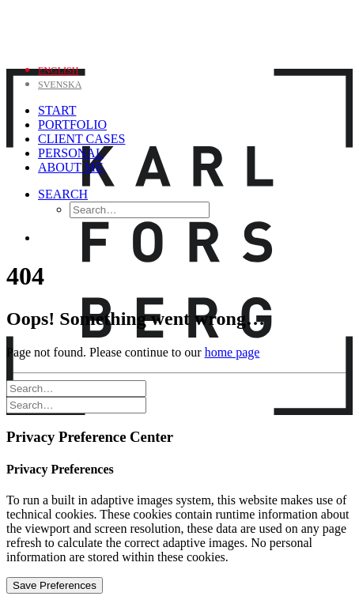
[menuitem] (58, 69)
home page (232, 352)
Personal (71, 153)
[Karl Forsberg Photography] (179, 28)
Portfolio (72, 124)
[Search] (63, 194)
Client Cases (81, 138)
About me (71, 167)
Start (57, 110)
